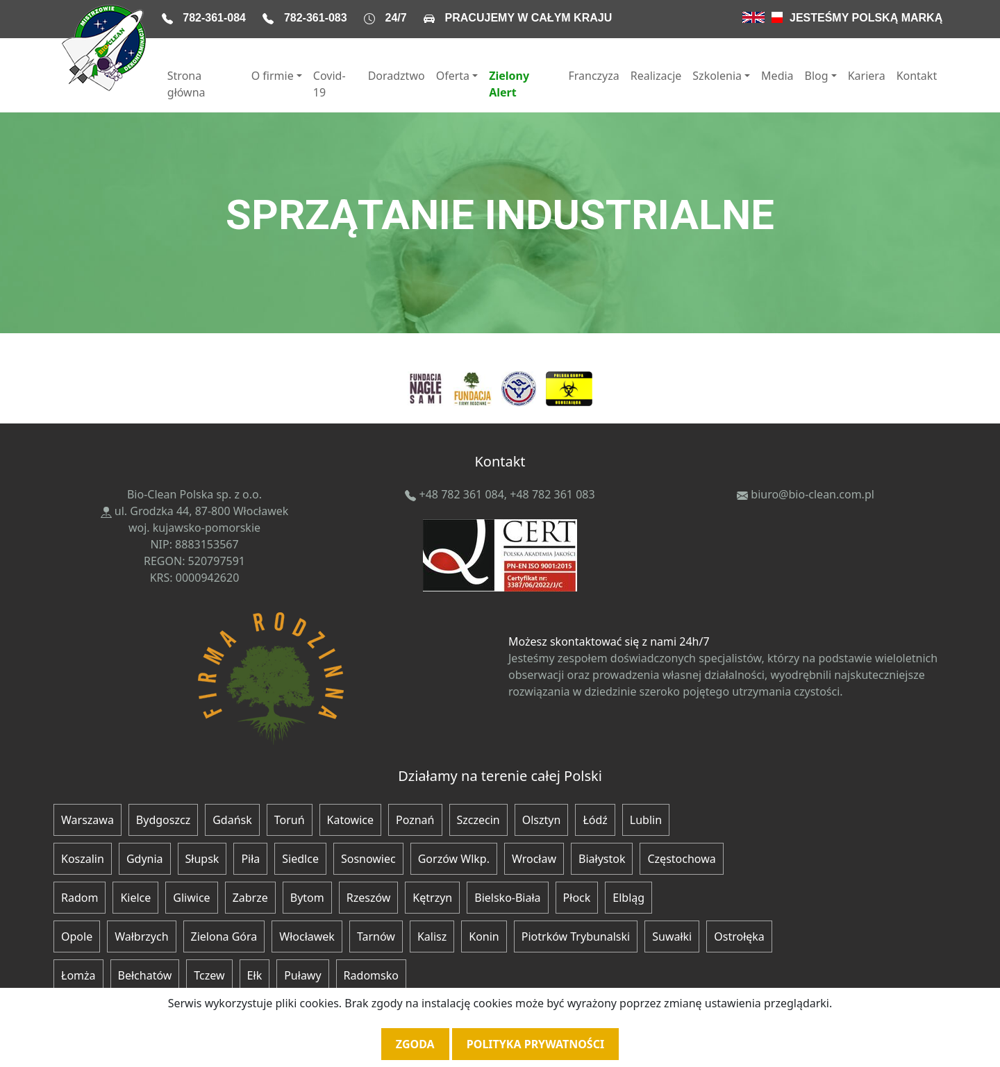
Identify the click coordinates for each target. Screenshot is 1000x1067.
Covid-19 (329, 84)
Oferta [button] (452, 75)
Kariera (866, 75)
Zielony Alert (509, 84)
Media (777, 75)
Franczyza (593, 75)
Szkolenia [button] (717, 75)
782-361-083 (315, 18)
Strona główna (186, 84)
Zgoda (415, 1044)
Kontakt (917, 75)
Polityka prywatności (535, 1044)
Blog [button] (816, 75)
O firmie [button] (272, 75)
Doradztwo (396, 75)
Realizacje (656, 75)
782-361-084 (214, 18)
